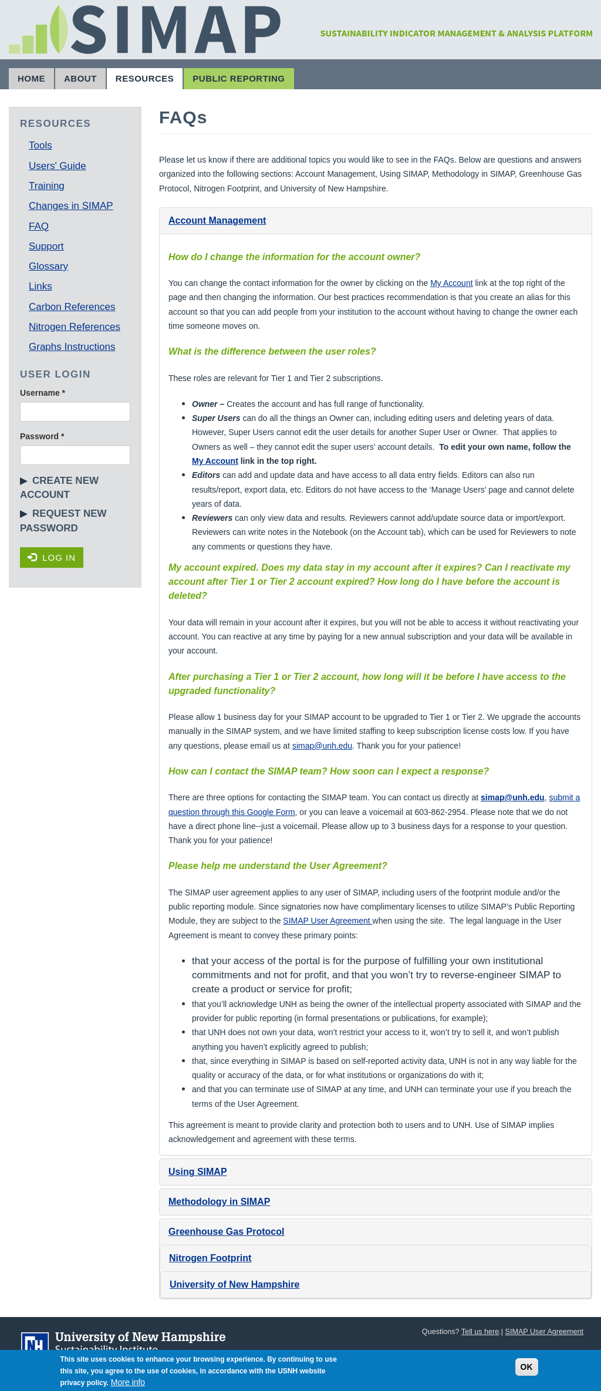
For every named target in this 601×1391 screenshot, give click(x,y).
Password (42, 436)
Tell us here (480, 1332)
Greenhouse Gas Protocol (226, 1232)
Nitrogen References (74, 326)
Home (31, 78)
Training (47, 185)
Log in (52, 558)
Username (42, 393)
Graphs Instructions (72, 346)
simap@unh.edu (322, 745)
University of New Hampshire (234, 1284)
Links (40, 286)
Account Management (217, 220)
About (80, 78)
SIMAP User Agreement (327, 920)
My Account (451, 283)
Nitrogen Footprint (210, 1258)
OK (527, 1370)
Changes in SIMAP (71, 205)
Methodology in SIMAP (219, 1202)
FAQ (39, 226)
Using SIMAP (197, 1172)
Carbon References (72, 306)
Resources (145, 78)
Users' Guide (57, 165)
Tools (40, 145)
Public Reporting (239, 78)
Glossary (48, 266)
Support (46, 246)
